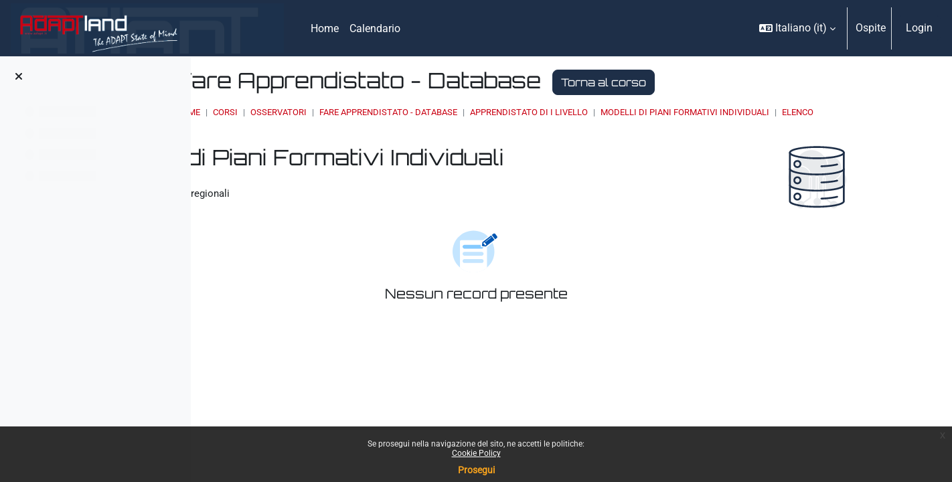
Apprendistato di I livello (687, 112)
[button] (797, 28)
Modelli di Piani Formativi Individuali (843, 112)
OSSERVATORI (437, 112)
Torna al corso (762, 82)
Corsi (384, 112)
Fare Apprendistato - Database (547, 112)
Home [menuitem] (325, 28)
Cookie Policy (476, 453)
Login (919, 27)
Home (347, 112)
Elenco (363, 125)
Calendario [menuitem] (374, 28)
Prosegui (476, 470)
